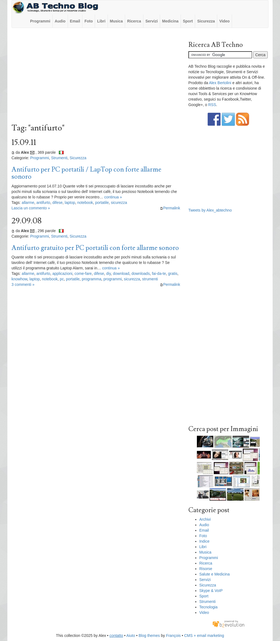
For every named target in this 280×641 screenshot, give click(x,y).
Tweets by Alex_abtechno (210, 210)
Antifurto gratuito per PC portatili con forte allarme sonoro (95, 248)
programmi (112, 279)
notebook (85, 202)
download (121, 273)
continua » (113, 197)
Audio (60, 21)
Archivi (205, 519)
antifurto (43, 202)
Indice (204, 541)
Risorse (205, 568)
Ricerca (134, 21)
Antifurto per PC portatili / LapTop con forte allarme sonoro (86, 173)
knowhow (19, 279)
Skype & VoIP (211, 590)
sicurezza (119, 202)
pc (62, 279)
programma (91, 279)
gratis (172, 273)
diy (108, 273)
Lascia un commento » (30, 208)
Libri (101, 21)
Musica (116, 21)
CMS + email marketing (204, 635)
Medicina (170, 21)
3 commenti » (22, 284)
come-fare (83, 273)
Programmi (40, 21)
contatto (116, 635)
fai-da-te (159, 273)
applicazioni (62, 273)
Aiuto (130, 635)
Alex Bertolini (220, 83)
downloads (141, 273)
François (173, 635)
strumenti (150, 279)
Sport (188, 21)
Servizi (151, 21)
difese (57, 202)
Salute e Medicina (214, 574)
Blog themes (149, 635)
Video (224, 21)
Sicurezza (206, 21)
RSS (212, 104)
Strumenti (59, 158)
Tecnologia (208, 607)
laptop (70, 202)
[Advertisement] (95, 77)
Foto (88, 21)
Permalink (170, 208)
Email (75, 21)
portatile (102, 202)
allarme (28, 202)
